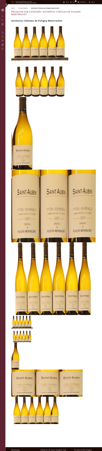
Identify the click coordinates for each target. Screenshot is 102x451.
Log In (92, 2)
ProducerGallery (23, 8)
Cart (73, 1)
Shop (66, 2)
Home (13, 8)
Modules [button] (81, 2)
